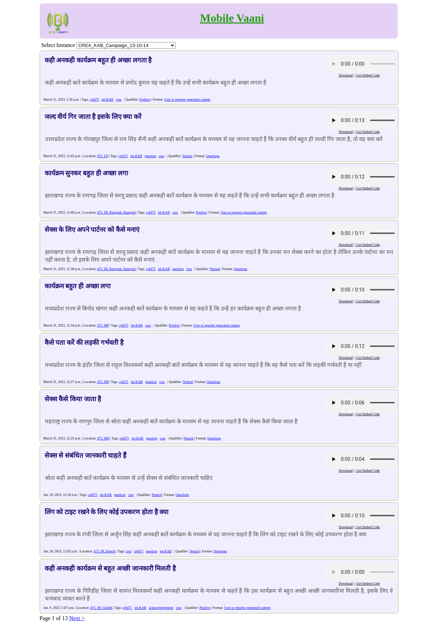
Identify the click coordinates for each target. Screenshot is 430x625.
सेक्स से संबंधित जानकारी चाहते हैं (85, 455)
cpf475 (94, 99)
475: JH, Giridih (101, 608)
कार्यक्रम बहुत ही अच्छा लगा (78, 286)
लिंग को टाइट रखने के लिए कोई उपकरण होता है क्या (107, 512)
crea (118, 99)
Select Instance (58, 45)
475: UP (102, 156)
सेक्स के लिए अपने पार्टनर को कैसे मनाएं (92, 229)
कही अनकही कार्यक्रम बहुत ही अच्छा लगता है (98, 60)
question (150, 156)
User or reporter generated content (187, 99)
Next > (77, 618)
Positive (144, 99)
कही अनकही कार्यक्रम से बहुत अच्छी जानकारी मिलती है (110, 568)
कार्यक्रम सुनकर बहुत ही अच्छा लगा (86, 173)
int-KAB (107, 99)
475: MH (103, 438)
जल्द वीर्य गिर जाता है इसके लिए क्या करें (93, 116)
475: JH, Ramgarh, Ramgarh (116, 212)
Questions (212, 156)
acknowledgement (161, 608)
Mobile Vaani (232, 18)
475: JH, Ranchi (104, 551)
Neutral (187, 156)
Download (346, 75)
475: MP (103, 325)
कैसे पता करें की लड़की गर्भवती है (84, 342)
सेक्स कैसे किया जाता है (73, 399)
